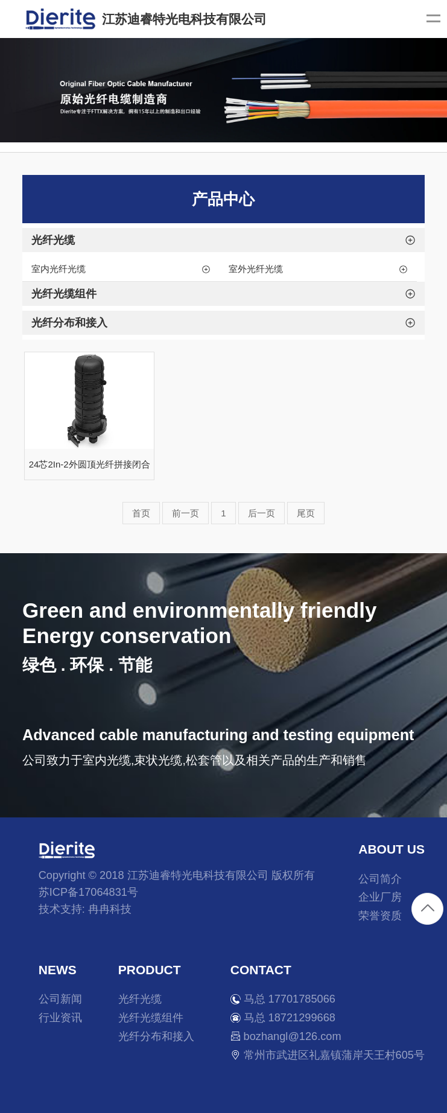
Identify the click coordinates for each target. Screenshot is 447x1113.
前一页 (185, 513)
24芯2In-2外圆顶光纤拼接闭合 (89, 464)
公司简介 (380, 879)
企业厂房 (380, 897)
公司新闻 (60, 999)
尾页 (306, 513)
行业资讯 (60, 1018)
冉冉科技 (110, 909)
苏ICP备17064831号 (88, 892)
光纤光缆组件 (150, 1018)
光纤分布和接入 (156, 1036)
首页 (141, 513)
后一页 (261, 513)
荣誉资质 (380, 916)
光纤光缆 (140, 999)
